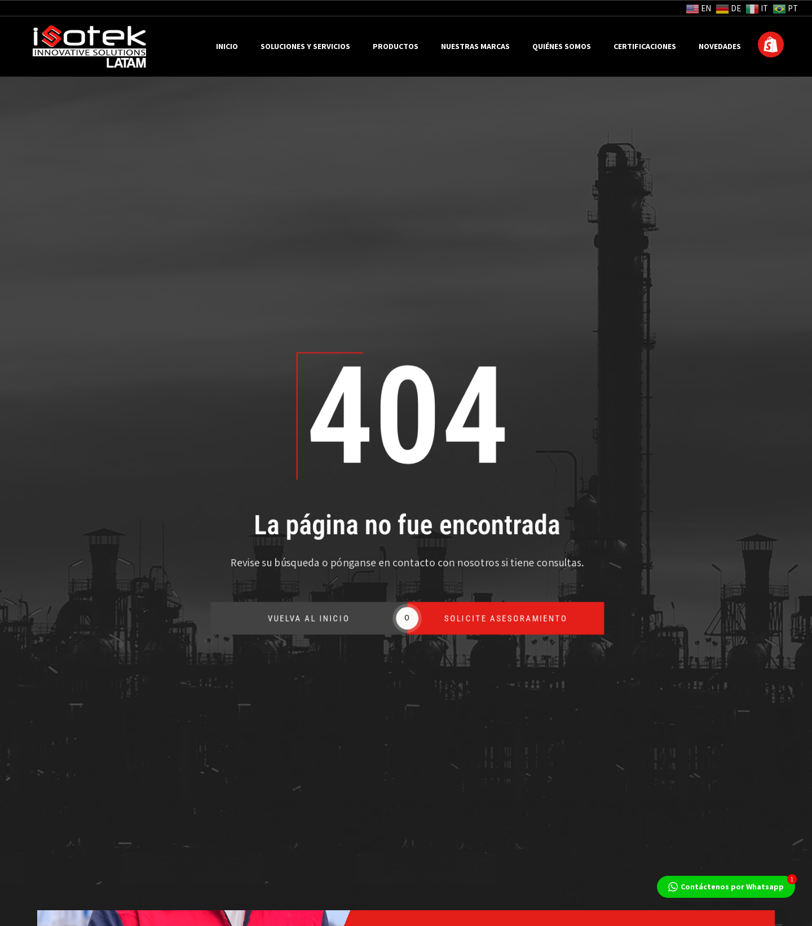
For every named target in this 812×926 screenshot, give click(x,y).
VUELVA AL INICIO (319, 618)
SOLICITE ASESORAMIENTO (517, 618)
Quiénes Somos (561, 47)
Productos (395, 47)
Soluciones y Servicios (305, 47)
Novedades (720, 47)
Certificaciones (645, 47)
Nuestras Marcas (475, 47)
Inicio (227, 47)
